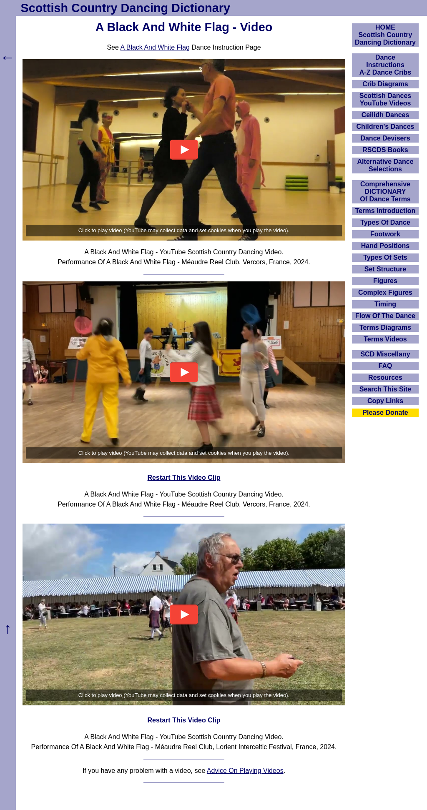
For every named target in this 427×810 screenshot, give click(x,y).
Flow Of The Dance (385, 315)
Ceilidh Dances (385, 114)
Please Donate (385, 412)
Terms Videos (385, 339)
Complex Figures (385, 292)
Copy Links (385, 400)
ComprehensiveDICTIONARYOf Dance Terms (385, 192)
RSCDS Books (385, 149)
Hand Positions (385, 245)
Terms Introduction (385, 210)
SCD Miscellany (385, 354)
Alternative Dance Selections (385, 165)
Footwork (385, 234)
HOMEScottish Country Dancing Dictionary (385, 35)
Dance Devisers (385, 138)
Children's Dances (385, 126)
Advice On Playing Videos (245, 770)
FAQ (385, 365)
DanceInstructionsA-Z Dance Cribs (385, 65)
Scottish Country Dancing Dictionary (125, 8)
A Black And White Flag (154, 47)
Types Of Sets (385, 257)
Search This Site (385, 389)
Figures (385, 280)
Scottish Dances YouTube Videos (385, 99)
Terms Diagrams (385, 327)
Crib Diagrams (385, 84)
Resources (385, 377)
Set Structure (385, 269)
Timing (385, 304)
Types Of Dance (385, 222)
